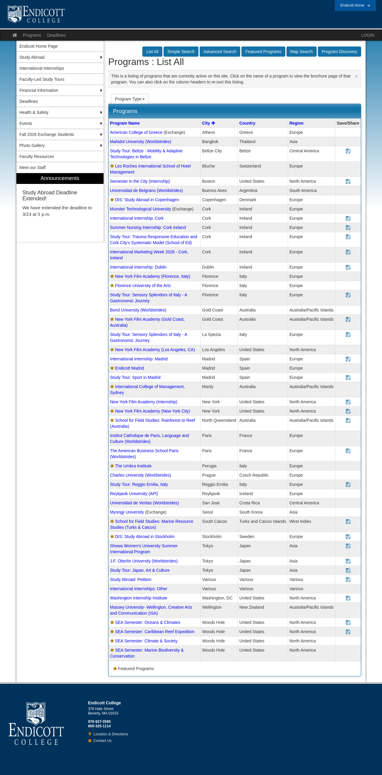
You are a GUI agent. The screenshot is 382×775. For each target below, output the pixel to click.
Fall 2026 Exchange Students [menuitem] (46, 134)
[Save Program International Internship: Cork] (348, 219)
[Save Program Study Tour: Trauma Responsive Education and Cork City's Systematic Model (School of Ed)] (348, 237)
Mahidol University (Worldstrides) (140, 141)
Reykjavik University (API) (134, 493)
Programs (32, 35)
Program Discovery (339, 51)
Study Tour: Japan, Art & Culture (140, 570)
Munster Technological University (140, 209)
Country (247, 123)
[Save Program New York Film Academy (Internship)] (348, 402)
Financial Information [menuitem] (38, 90)
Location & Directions (110, 734)
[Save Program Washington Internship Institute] (348, 598)
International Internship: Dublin (138, 267)
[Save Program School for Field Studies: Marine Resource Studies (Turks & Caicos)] (348, 522)
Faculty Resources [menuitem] (36, 156)
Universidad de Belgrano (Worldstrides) (146, 190)
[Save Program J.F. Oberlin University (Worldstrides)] (348, 561)
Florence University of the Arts (143, 285)
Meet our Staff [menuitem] (32, 167)
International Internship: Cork (137, 218)
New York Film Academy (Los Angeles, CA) (155, 349)
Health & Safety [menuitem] (33, 112)
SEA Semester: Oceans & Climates (147, 622)
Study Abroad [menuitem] (31, 57)
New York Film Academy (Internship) (144, 401)
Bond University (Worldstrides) (138, 310)
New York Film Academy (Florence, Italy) (152, 276)
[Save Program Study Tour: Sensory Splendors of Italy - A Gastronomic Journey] (348, 295)
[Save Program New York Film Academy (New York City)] (348, 411)
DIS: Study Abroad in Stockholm (144, 536)
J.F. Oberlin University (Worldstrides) (144, 561)
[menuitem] (60, 207)
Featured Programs (263, 51)
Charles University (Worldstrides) (140, 475)
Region (296, 123)
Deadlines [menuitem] (28, 101)
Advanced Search (220, 51)
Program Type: (130, 99)
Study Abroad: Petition (131, 579)
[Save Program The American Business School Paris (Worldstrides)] (348, 451)
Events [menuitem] (25, 123)
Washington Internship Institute (138, 598)
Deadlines (56, 35)
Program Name (125, 123)
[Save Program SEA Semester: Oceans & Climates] (348, 623)
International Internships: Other (138, 588)
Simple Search (181, 51)
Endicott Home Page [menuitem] (38, 46)
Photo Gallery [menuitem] (32, 145)
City (208, 123)
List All (152, 51)
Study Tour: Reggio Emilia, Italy (139, 484)
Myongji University (127, 512)
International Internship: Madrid (139, 358)
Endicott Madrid (129, 368)
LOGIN (367, 35)
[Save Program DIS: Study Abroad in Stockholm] (348, 537)
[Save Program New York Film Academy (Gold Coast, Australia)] (348, 320)
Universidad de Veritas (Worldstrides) (144, 502)
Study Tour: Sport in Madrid (135, 377)
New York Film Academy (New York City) (152, 411)
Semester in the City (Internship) (140, 181)
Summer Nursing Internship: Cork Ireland (148, 227)
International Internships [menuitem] (41, 68)
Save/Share (348, 123)
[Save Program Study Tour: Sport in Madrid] (348, 378)
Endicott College (36, 14)
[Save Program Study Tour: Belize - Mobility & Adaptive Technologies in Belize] (348, 151)
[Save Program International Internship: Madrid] (348, 359)
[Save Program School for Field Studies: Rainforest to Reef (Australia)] (348, 421)
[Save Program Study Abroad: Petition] (348, 580)
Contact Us (102, 741)
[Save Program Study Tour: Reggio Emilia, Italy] (348, 485)
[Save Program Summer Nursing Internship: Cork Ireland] (348, 228)
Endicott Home (352, 5)
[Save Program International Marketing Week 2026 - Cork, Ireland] (348, 252)
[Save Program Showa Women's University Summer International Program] (348, 546)
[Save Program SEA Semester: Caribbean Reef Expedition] (348, 632)
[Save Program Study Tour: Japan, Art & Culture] (348, 571)
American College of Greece (136, 132)
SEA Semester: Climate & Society (146, 640)
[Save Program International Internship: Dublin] (348, 267)
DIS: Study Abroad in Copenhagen (147, 199)
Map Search (301, 51)
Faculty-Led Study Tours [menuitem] (41, 79)
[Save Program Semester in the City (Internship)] (348, 182)
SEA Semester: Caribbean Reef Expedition (154, 631)
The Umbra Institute (133, 466)
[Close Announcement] (356, 76)
